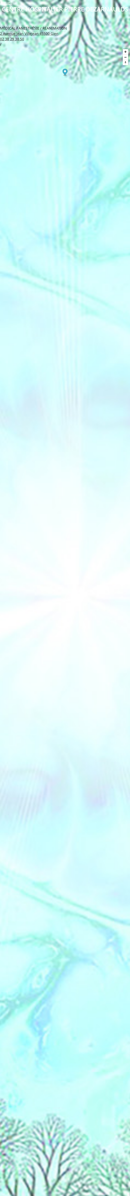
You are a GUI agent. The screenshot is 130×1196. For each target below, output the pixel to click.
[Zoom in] (125, 51)
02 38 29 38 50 (12, 38)
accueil (6, 2)
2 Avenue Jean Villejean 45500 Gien (29, 33)
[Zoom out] (125, 57)
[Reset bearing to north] (125, 62)
